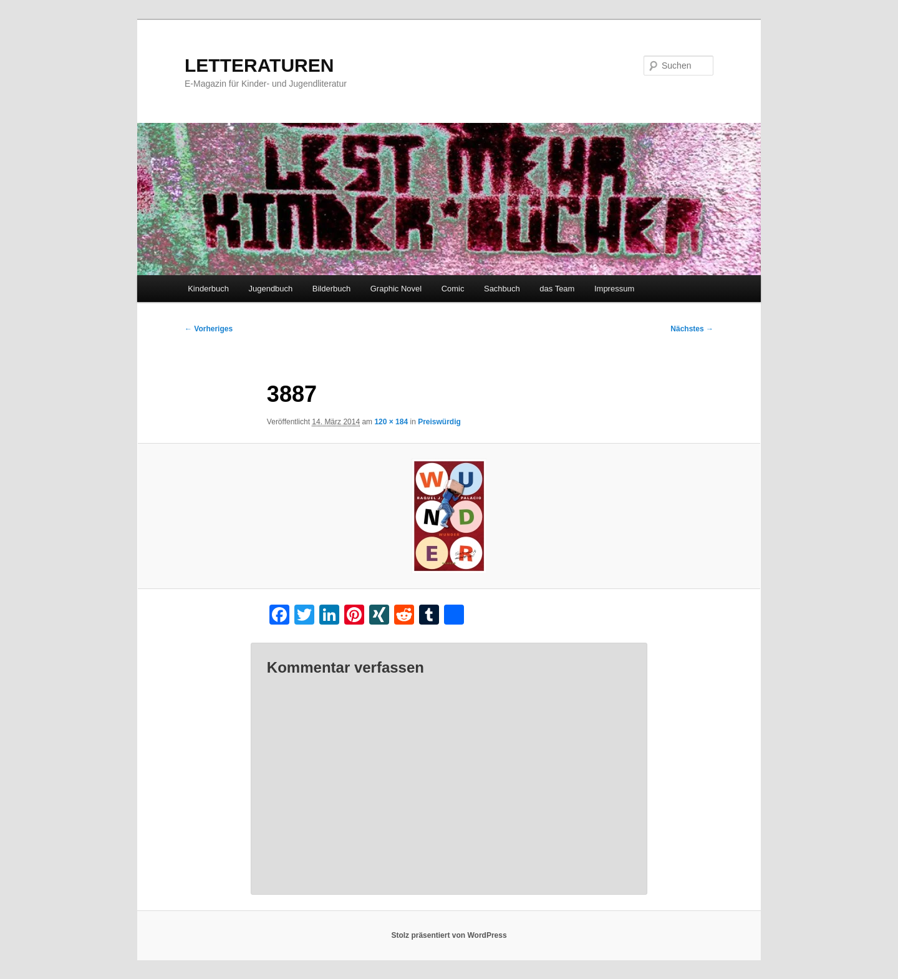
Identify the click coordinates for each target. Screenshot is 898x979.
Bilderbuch (331, 288)
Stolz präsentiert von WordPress (448, 935)
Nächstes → (691, 328)
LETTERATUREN (259, 65)
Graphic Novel (396, 288)
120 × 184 (391, 421)
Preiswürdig (439, 421)
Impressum (614, 288)
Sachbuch (502, 288)
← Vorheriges (209, 328)
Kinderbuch (208, 288)
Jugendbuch (270, 288)
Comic (453, 288)
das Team (556, 288)
